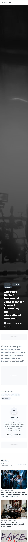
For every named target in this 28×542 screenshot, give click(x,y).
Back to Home (6, 2)
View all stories (20, 464)
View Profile (17, 434)
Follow (9, 434)
